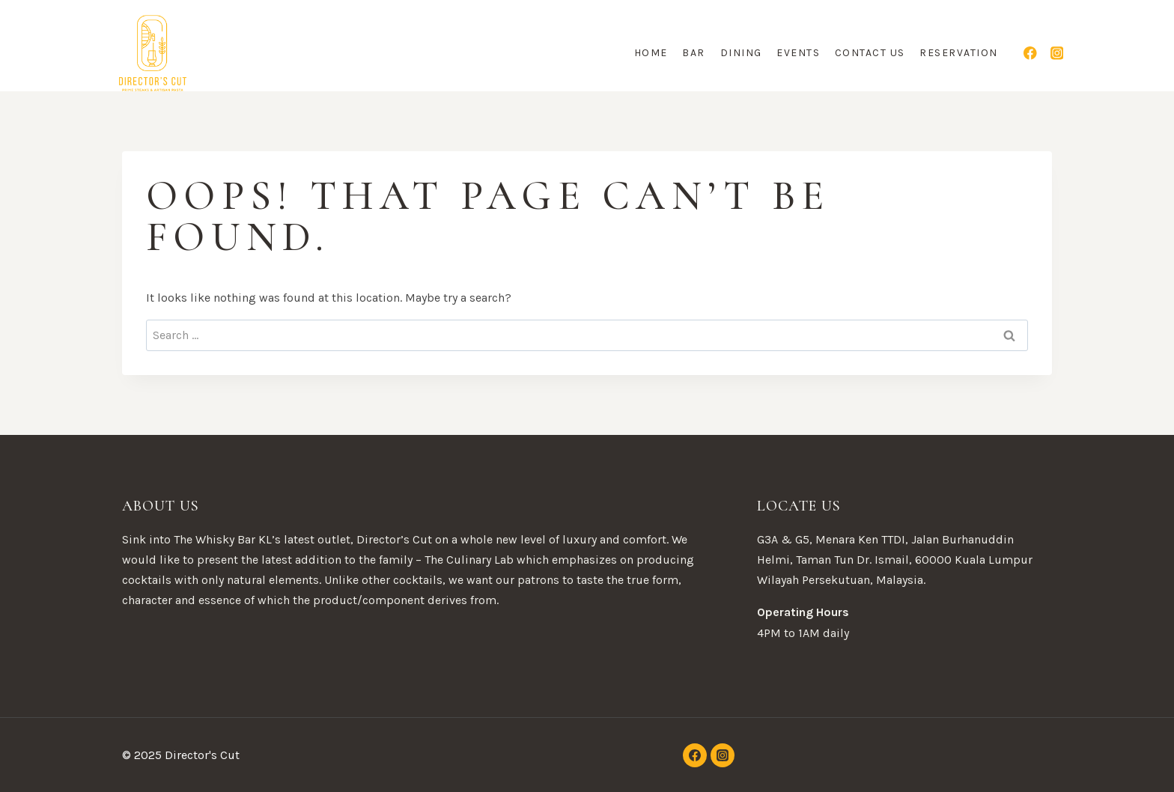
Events (798, 52)
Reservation (958, 52)
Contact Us (870, 52)
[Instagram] (1057, 53)
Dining (741, 52)
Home (651, 52)
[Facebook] (1031, 53)
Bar (693, 52)
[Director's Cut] (152, 53)
